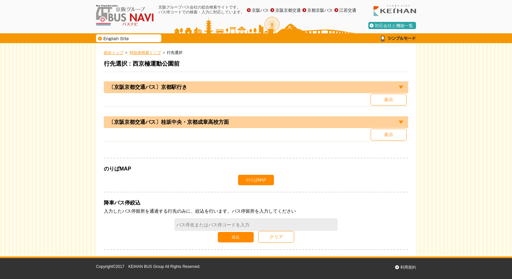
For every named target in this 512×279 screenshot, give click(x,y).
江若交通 (347, 10)
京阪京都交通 (288, 10)
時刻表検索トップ (145, 52)
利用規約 (408, 267)
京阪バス (260, 10)
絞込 (236, 237)
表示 (388, 99)
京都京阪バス (320, 10)
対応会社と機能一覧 (394, 25)
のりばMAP (256, 180)
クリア (276, 236)
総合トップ (113, 52)
